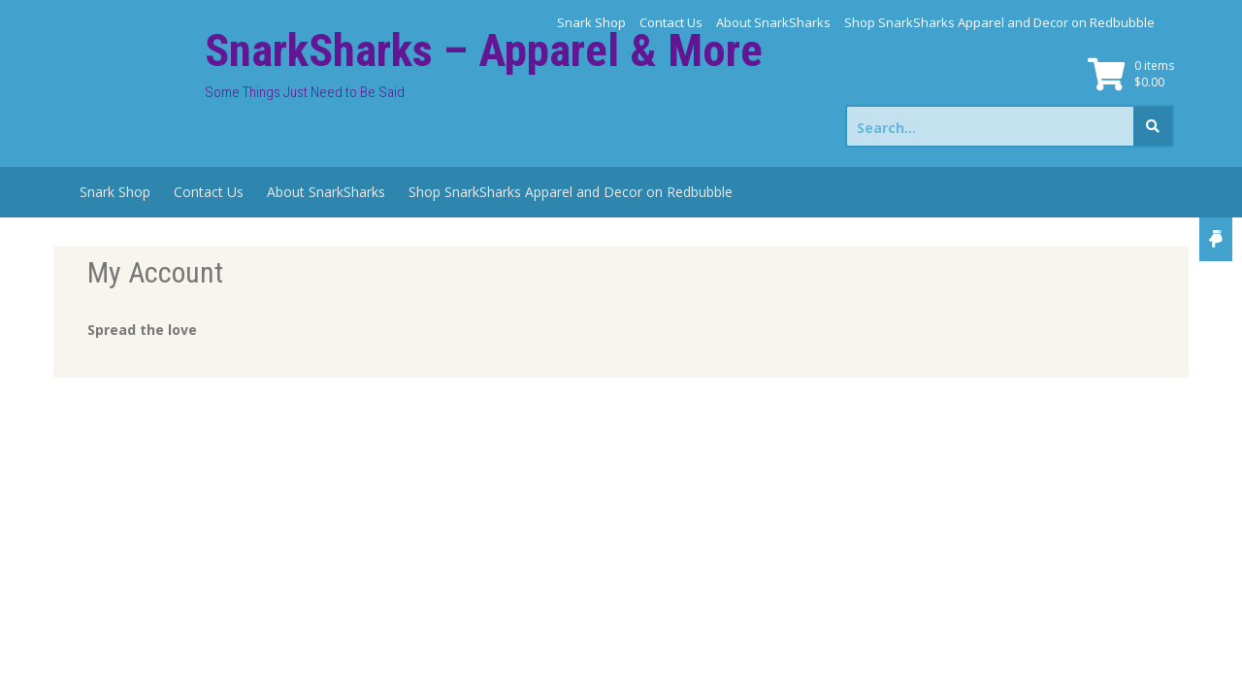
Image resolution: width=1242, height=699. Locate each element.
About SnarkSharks (773, 22)
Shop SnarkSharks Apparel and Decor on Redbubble (999, 22)
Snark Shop (591, 22)
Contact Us (671, 22)
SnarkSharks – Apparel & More (484, 50)
